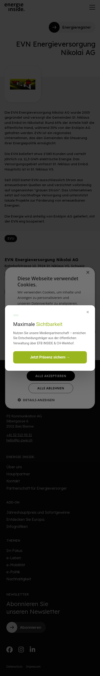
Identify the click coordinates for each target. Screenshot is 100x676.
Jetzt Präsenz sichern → (50, 357)
